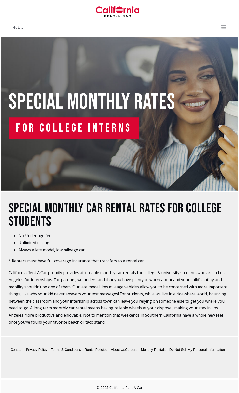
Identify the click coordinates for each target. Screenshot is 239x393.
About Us (118, 350)
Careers (131, 350)
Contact (16, 350)
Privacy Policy (36, 350)
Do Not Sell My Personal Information (197, 350)
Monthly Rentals (153, 350)
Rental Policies (95, 350)
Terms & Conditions (66, 350)
